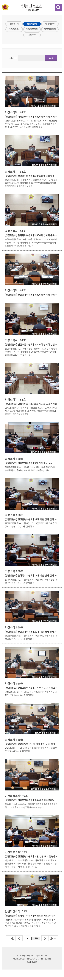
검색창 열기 (58, 7)
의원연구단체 (32, 29)
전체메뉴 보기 (13, 7)
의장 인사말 (14, 24)
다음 (45, 938)
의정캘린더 (14, 29)
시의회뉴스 (50, 24)
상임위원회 (32, 24)
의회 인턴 (32, 35)
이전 (19, 938)
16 (55, 938)
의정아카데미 (50, 29)
